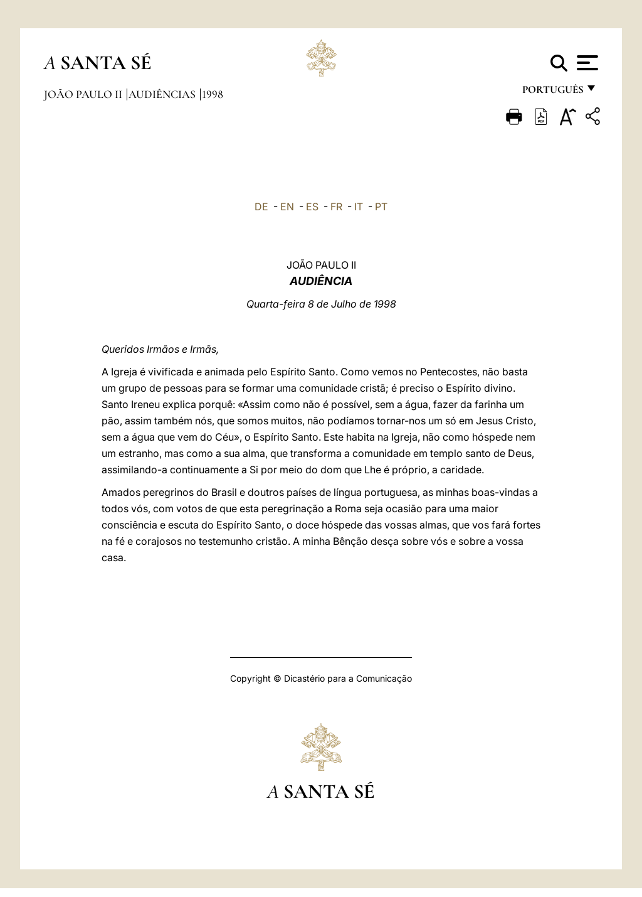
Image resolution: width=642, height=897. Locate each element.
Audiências (163, 94)
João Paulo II (84, 94)
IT (358, 206)
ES (312, 206)
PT (381, 206)
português (552, 92)
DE (261, 206)
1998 (212, 94)
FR (336, 206)
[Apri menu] (586, 62)
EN (287, 206)
